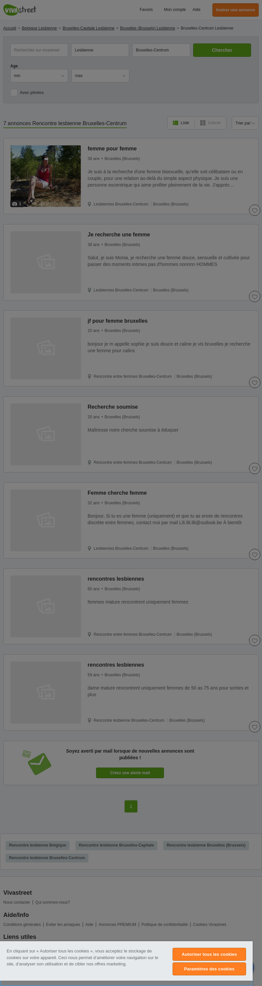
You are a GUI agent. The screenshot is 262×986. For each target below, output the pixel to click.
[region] (126, 963)
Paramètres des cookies (209, 968)
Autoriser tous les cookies (209, 954)
